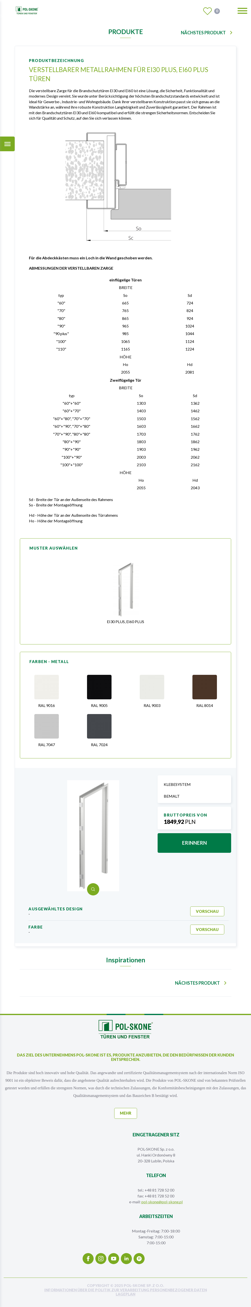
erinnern (194, 843)
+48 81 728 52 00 (159, 1190)
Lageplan (125, 1294)
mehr (125, 1113)
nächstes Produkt (203, 32)
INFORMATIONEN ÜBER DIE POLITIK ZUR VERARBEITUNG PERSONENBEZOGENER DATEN (125, 1290)
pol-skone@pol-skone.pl (162, 1201)
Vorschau (207, 911)
